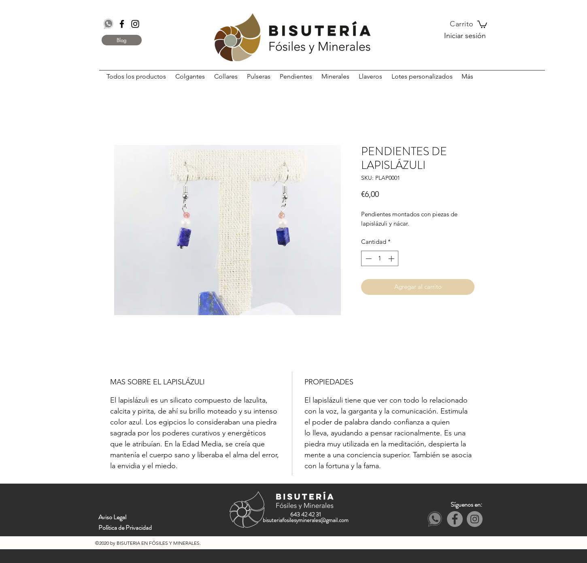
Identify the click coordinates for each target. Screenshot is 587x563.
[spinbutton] (380, 258)
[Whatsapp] (108, 24)
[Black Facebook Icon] (122, 24)
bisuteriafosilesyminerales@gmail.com (306, 520)
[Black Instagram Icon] (135, 24)
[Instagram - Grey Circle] (475, 519)
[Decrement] (367, 258)
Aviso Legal (112, 517)
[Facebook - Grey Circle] (455, 519)
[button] (482, 24)
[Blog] (122, 40)
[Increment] (392, 258)
